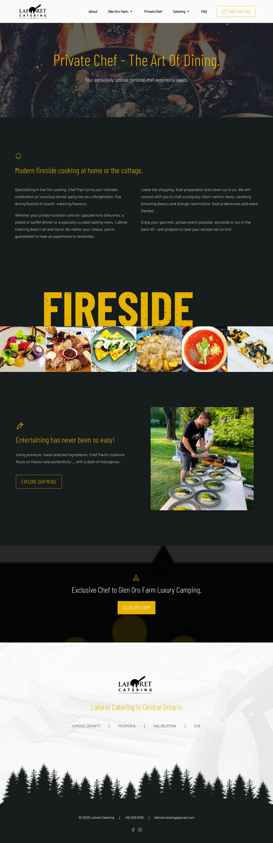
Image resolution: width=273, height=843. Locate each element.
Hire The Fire (236, 11)
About (93, 11)
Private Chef (153, 11)
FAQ (204, 11)
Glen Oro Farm (120, 11)
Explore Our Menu (38, 481)
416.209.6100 (134, 817)
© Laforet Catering (96, 817)
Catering (181, 11)
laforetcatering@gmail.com (174, 817)
